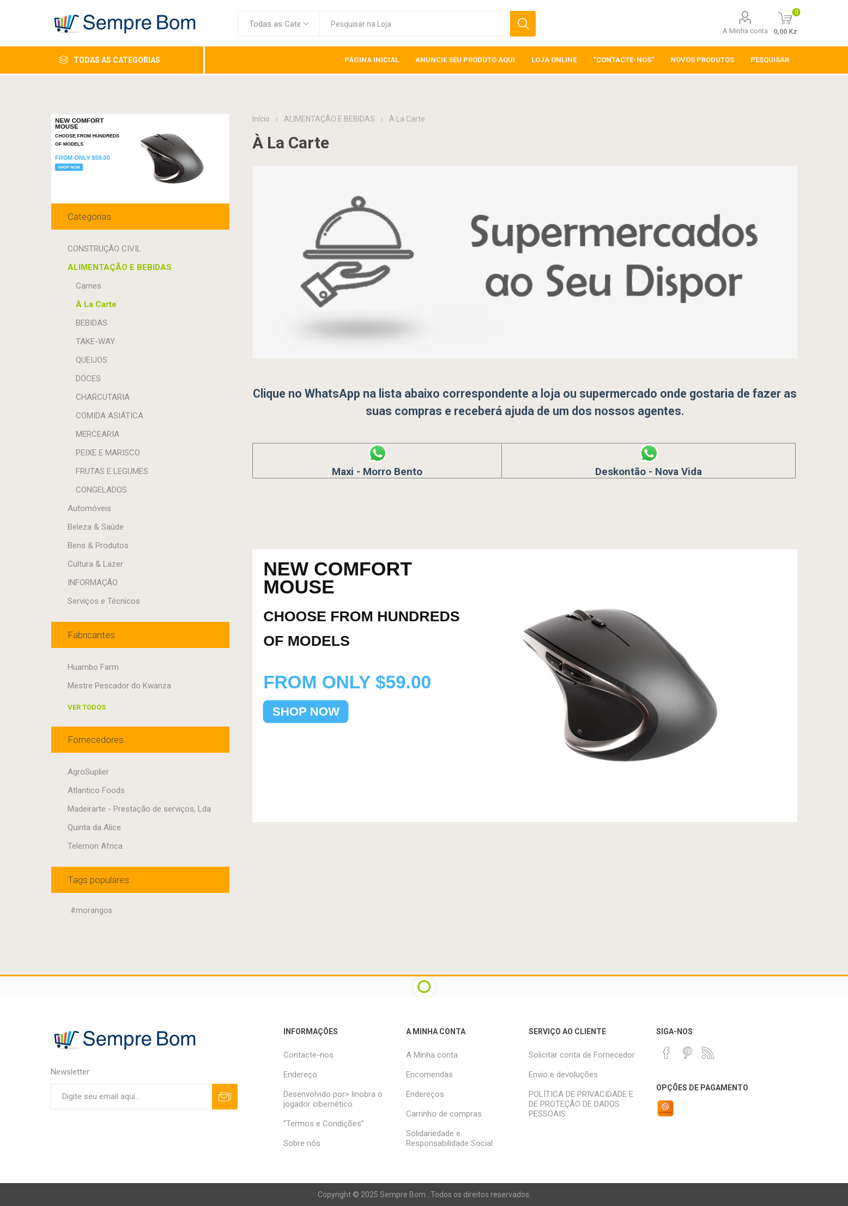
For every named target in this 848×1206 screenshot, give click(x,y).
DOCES (88, 378)
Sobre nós (301, 1143)
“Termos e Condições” (323, 1124)
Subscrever (225, 1096)
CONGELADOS (101, 490)
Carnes (88, 286)
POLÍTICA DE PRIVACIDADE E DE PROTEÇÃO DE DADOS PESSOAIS (581, 1104)
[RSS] (708, 1052)
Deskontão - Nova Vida (648, 466)
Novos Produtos (702, 60)
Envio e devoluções (563, 1074)
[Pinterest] (687, 1052)
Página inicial (371, 60)
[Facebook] (666, 1052)
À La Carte (96, 304)
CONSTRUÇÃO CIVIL (104, 249)
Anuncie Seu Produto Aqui (465, 60)
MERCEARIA (97, 434)
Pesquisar (523, 24)
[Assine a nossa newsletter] (131, 1096)
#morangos (91, 910)
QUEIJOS (91, 360)
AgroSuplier (88, 772)
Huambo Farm (93, 667)
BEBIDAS (91, 323)
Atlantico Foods (96, 790)
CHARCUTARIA (103, 397)
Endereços (425, 1094)
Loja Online (554, 60)
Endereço (300, 1074)
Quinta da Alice (94, 827)
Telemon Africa (95, 846)
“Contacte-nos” (623, 60)
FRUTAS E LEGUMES (112, 471)
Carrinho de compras (444, 1114)
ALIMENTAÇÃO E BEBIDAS (120, 267)
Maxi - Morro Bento (377, 466)
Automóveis (89, 508)
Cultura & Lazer (95, 564)
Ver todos (87, 707)
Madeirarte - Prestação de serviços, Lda (139, 809)
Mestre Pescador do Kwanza (119, 686)
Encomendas (429, 1074)
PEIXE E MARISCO (108, 453)
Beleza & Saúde (96, 527)
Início (261, 119)
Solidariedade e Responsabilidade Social (449, 1138)
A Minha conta (745, 31)
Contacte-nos (308, 1055)
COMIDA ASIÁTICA (109, 416)
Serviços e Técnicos (104, 601)
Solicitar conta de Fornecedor (582, 1055)
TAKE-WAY (95, 341)
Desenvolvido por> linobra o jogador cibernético (333, 1099)
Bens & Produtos (98, 545)
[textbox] (415, 24)
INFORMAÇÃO (93, 582)
